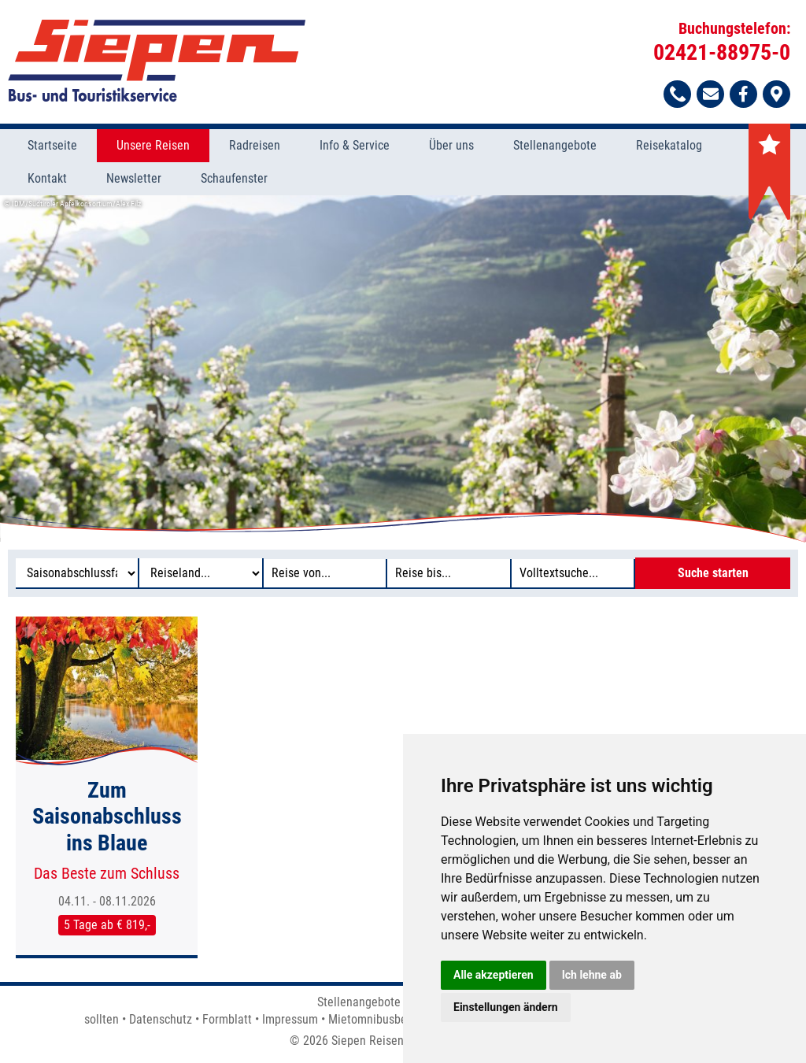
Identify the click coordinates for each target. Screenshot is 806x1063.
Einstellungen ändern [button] (505, 1007)
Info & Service (355, 145)
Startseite (52, 145)
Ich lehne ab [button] (592, 975)
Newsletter (133, 178)
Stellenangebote (555, 145)
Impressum (290, 1019)
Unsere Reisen (153, 145)
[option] (403, 368)
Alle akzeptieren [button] (493, 975)
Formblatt (227, 1019)
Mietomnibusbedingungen (394, 1019)
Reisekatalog (669, 145)
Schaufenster (234, 178)
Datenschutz (160, 1019)
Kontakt (47, 178)
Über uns (451, 145)
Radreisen (254, 145)
